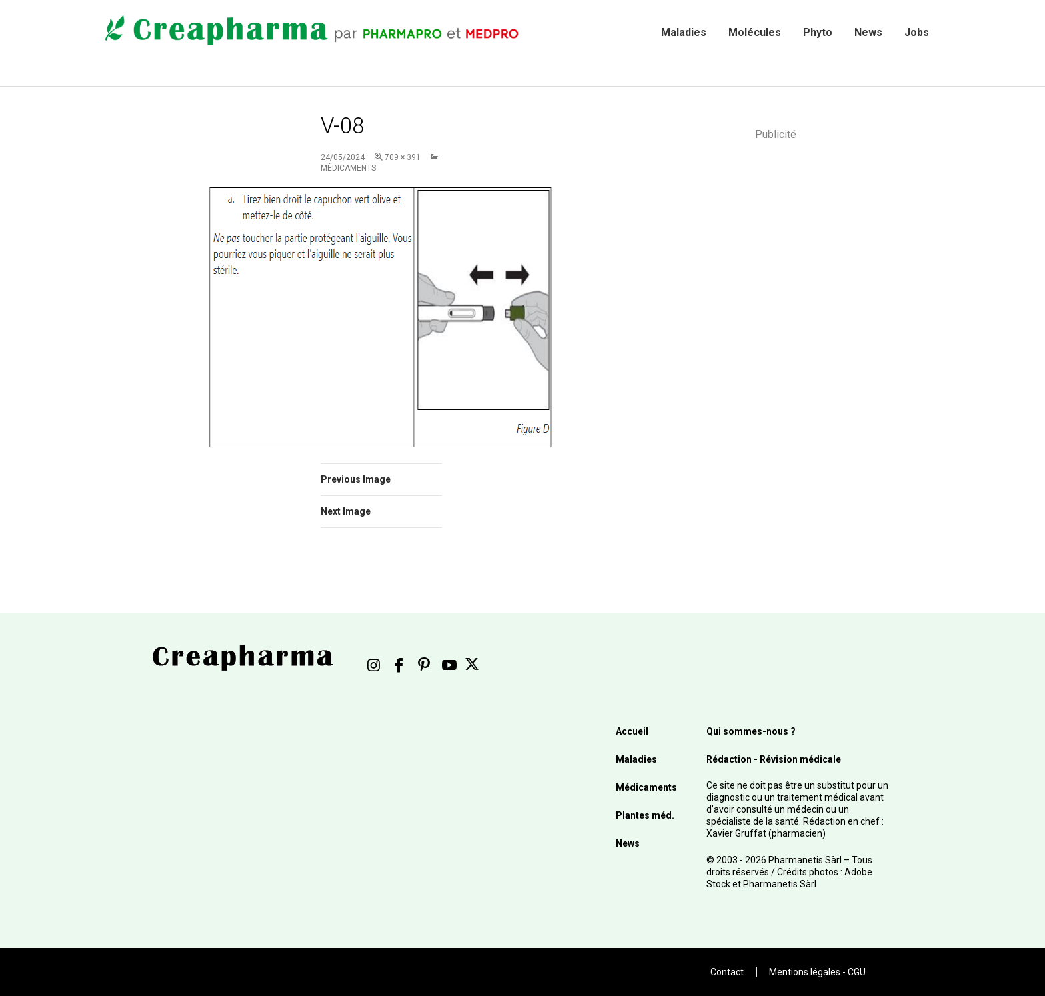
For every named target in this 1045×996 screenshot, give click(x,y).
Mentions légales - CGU (817, 972)
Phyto (817, 32)
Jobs (916, 32)
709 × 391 (403, 157)
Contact (727, 972)
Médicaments (646, 787)
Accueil (632, 731)
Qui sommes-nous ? (751, 731)
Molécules (754, 32)
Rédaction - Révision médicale (773, 759)
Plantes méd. (645, 815)
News (868, 32)
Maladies (683, 32)
